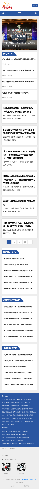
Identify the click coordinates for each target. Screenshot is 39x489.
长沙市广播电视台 (7, 415)
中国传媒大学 (22, 434)
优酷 (7, 424)
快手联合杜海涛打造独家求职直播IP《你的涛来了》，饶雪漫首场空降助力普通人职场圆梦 (19, 179)
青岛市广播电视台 (16, 418)
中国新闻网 (25, 431)
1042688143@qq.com (11, 459)
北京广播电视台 (15, 402)
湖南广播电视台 (17, 399)
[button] (36, 13)
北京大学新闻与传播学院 (9, 437)
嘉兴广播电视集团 (27, 418)
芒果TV (12, 424)
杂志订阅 (4, 449)
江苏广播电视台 (27, 399)
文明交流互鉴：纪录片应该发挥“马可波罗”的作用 (21, 361)
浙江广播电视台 (6, 402)
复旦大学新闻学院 (18, 440)
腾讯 (32, 421)
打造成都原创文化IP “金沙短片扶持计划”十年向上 (19, 44)
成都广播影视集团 (18, 415)
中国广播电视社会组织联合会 (10, 434)
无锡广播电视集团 (28, 415)
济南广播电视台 (6, 418)
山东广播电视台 (25, 406)
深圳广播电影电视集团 (19, 412)
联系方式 (12, 449)
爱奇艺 (4, 424)
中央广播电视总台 (7, 399)
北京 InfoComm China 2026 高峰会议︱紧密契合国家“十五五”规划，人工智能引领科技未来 (19, 154)
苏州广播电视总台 (31, 412)
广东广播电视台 (6, 406)
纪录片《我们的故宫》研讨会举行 (15, 265)
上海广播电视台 (25, 402)
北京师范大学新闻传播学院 (9, 443)
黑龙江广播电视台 (16, 409)
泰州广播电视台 (15, 421)
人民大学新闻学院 (7, 440)
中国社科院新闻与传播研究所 (26, 443)
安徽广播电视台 (15, 406)
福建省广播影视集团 (27, 409)
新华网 (15, 431)
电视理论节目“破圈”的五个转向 (15, 367)
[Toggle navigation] (20, 13)
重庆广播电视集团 (7, 412)
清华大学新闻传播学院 (22, 437)
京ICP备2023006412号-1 (29, 479)
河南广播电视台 (6, 409)
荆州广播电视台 (6, 421)
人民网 (19, 431)
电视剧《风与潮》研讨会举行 (14, 259)
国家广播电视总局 (7, 431)
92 (25, 242)
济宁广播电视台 (25, 421)
